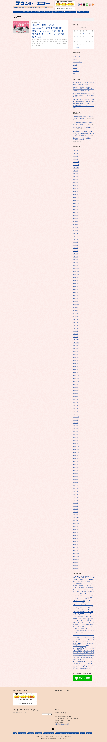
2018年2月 (75, 440)
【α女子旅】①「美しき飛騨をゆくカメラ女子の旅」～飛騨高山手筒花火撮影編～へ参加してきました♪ (83, 133)
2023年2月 (75, 263)
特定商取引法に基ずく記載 (62, 724)
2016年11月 (76, 485)
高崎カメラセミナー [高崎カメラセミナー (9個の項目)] (88, 668)
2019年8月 (75, 387)
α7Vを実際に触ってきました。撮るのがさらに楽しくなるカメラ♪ (83, 117)
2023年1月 (75, 265)
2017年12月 (76, 446)
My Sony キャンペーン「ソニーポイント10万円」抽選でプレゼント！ (83, 83)
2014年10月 (76, 559)
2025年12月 (76, 162)
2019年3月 (75, 402)
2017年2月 (75, 476)
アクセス (85, 11)
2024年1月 (75, 230)
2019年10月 (76, 381)
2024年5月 (75, 218)
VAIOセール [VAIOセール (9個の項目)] (84, 581)
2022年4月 (75, 292)
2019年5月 (75, 396)
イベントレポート (77, 62)
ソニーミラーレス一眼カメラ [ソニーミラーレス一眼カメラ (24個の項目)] (83, 660)
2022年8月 (75, 280)
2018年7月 (75, 426)
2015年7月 (75, 532)
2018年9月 (75, 420)
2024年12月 (76, 197)
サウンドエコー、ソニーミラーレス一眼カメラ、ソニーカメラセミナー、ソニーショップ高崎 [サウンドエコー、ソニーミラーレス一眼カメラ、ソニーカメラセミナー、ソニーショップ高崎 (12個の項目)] (83, 621)
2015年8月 (75, 529)
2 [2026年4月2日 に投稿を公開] (83, 33)
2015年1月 (75, 550)
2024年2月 (75, 227)
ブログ (79, 11)
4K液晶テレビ (76, 56)
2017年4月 (75, 470)
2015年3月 (75, 544)
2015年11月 (76, 521)
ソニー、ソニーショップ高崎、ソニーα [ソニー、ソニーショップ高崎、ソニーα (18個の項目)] (83, 627)
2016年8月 (75, 494)
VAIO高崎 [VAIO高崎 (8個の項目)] (78, 583)
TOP (14, 11)
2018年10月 (76, 417)
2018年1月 (75, 443)
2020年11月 (76, 343)
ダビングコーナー (46, 11)
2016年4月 (75, 506)
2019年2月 (75, 405)
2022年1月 (75, 301)
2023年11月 (76, 236)
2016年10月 (76, 488)
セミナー (75, 68)
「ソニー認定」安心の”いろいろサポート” (64, 11)
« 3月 (77, 47)
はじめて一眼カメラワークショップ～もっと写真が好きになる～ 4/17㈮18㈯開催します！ (83, 95)
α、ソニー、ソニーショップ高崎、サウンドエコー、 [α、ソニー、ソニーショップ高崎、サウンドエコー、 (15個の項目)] (83, 590)
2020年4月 (75, 363)
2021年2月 (75, 334)
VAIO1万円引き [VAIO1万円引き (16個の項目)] (86, 577)
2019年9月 (75, 384)
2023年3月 (75, 260)
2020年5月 (75, 360)
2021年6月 (75, 322)
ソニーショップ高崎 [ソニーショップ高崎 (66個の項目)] (83, 649)
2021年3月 (75, 331)
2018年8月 (75, 423)
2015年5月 (75, 538)
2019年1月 (75, 408)
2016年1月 (75, 515)
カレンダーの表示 (47, 714)
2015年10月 (76, 523)
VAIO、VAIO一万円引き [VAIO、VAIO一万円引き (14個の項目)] (82, 579)
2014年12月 (76, 553)
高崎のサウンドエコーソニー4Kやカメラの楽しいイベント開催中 (53, 736)
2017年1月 (75, 479)
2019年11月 (76, 378)
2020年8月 (75, 351)
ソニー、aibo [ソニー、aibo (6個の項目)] (81, 626)
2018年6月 (75, 429)
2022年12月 (76, 269)
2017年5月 (75, 467)
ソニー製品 (37, 11)
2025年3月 (75, 188)
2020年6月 (75, 357)
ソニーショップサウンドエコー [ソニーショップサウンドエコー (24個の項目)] (83, 642)
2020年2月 (75, 369)
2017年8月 (75, 458)
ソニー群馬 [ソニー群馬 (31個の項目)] (80, 665)
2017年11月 (76, 449)
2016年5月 (75, 503)
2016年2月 (75, 512)
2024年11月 (76, 200)
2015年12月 (76, 518)
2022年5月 (75, 289)
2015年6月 (75, 535)
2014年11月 (76, 556)
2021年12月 (76, 304)
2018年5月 (75, 432)
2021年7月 (75, 319)
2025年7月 (75, 177)
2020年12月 (76, 340)
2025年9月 (75, 171)
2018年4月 (75, 435)
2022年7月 (75, 283)
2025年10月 (76, 168)
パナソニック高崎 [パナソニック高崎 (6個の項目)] (79, 668)
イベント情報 (21, 11)
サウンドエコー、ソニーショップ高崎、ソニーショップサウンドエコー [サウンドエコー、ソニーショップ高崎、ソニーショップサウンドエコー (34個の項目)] (83, 611)
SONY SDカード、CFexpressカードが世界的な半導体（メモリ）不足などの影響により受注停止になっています (83, 101)
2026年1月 (75, 159)
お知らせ (29, 11)
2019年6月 (75, 393)
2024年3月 (75, 224)
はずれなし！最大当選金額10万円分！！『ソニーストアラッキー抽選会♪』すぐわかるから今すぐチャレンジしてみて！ (83, 88)
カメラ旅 (75, 65)
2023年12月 (76, 233)
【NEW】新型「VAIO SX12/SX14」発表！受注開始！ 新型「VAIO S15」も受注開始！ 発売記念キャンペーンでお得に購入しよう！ (50, 30)
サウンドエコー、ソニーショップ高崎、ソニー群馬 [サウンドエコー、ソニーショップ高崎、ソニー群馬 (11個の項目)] (83, 617)
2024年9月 (75, 206)
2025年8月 (75, 174)
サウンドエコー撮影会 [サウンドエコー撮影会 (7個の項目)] (83, 624)
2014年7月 (75, 568)
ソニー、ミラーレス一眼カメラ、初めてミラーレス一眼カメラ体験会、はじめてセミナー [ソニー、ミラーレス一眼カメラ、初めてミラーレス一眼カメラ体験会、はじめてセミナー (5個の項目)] (83, 630)
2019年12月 (76, 375)
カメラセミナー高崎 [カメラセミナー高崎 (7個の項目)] (82, 598)
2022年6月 (75, 286)
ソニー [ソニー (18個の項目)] (92, 624)
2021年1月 (75, 337)
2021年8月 (75, 316)
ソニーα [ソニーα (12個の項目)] (75, 626)
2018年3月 (75, 437)
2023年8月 (75, 245)
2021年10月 (76, 310)
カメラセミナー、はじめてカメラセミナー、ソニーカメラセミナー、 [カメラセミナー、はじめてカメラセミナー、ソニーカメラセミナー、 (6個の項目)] (83, 596)
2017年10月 (76, 452)
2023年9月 (75, 242)
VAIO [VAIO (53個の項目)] (77, 576)
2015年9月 (75, 526)
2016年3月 (75, 509)
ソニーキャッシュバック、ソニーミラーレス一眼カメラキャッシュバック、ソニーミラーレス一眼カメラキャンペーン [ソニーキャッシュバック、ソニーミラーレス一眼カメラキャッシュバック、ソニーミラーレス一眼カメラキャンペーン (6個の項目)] (83, 637)
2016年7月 (75, 497)
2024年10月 (76, 203)
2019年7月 (75, 390)
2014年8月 (75, 565)
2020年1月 (75, 372)
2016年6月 (75, 500)
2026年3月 (75, 153)
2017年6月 (75, 464)
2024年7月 (75, 212)
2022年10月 (76, 274)
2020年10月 (76, 346)
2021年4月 (75, 328)
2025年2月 (75, 191)
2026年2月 (75, 156)
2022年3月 (75, 295)
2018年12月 (76, 411)
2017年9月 (75, 455)
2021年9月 (75, 313)
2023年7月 (75, 248)
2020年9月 (75, 349)
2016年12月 (76, 482)
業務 (74, 74)
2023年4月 (75, 257)
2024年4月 (75, 221)
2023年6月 (75, 251)
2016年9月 (75, 491)
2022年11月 (76, 271)
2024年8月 (75, 209)
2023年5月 (75, 254)
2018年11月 (76, 414)
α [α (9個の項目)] (81, 583)
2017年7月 (75, 461)
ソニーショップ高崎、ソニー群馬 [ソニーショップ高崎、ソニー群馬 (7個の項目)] (82, 655)
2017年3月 (75, 473)
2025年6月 (75, 180)
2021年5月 (75, 325)
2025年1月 (75, 194)
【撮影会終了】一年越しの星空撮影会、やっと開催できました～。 (83, 138)
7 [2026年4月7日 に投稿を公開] (77, 36)
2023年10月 (76, 239)
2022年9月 (75, 277)
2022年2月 (75, 298)
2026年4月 (75, 150)
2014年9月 (75, 562)
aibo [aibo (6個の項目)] (74, 577)
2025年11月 (76, 165)
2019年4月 (75, 399)
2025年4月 (75, 185)
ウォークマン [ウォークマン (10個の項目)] (83, 594)
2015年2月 (75, 547)
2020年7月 (75, 354)
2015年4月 (75, 541)
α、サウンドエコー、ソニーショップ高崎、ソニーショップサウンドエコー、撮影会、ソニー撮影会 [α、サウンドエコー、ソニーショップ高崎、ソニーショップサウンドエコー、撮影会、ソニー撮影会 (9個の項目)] (83, 585)
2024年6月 (75, 215)
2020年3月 (75, 366)
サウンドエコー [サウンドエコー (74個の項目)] (82, 599)
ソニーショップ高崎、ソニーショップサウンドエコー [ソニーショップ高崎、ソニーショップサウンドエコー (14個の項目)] (83, 653)
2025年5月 (75, 183)
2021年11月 (76, 307)
